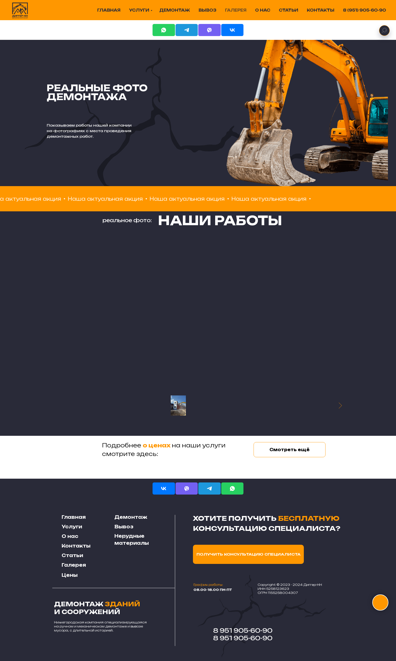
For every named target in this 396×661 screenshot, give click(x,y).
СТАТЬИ (288, 10)
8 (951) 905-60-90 (364, 10)
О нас (70, 536)
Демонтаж (130, 517)
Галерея (74, 565)
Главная (74, 517)
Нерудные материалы (131, 539)
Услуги (72, 526)
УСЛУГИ (139, 10)
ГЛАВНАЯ (108, 10)
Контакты (76, 546)
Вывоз (123, 526)
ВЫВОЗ (207, 10)
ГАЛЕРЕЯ (235, 10)
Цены (70, 575)
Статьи (72, 555)
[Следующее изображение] (340, 406)
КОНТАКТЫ (320, 10)
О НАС (262, 10)
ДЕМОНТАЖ (174, 10)
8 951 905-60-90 (243, 630)
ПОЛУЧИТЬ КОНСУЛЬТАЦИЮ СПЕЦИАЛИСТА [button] (248, 554)
